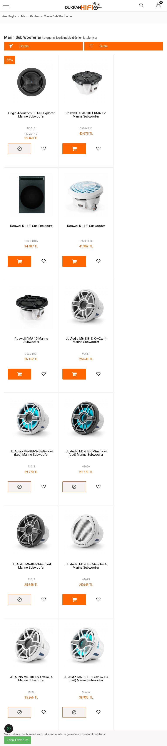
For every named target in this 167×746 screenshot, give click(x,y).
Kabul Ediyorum (17, 740)
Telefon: (123, 682)
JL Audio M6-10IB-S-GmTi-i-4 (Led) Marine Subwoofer (30, 556)
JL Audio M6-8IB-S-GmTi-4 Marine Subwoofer (136, 334)
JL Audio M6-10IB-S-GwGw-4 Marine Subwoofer (83, 445)
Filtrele (19, 46)
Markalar (123, 642)
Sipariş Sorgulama (123, 661)
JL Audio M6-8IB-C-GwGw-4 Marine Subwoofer (30, 445)
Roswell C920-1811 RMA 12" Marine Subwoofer (83, 113)
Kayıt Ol (95, 723)
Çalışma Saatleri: (123, 697)
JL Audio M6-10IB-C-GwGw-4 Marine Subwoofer (136, 556)
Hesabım (123, 648)
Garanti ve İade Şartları (44, 682)
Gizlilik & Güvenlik (44, 695)
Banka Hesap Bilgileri (44, 701)
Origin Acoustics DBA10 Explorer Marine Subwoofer (30, 113)
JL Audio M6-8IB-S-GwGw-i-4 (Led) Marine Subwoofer (30, 334)
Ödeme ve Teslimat (44, 688)
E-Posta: (123, 688)
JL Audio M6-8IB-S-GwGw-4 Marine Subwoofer (136, 223)
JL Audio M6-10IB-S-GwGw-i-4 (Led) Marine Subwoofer (136, 445)
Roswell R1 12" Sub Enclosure (136, 111)
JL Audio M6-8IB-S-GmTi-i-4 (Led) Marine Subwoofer (83, 334)
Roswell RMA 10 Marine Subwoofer (83, 223)
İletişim (123, 655)
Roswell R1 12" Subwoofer (31, 222)
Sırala (98, 46)
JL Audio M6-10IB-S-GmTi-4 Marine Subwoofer (83, 556)
